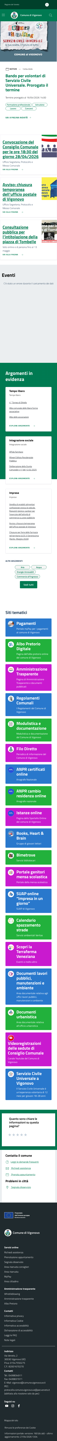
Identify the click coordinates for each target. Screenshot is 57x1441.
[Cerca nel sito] (50, 15)
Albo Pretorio (10, 1303)
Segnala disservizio (13, 1262)
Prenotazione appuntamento (18, 1257)
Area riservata (11, 1271)
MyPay (7, 1276)
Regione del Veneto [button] (12, 4)
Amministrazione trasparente (19, 1298)
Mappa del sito (11, 1420)
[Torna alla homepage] (28, 1232)
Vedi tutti (29, 584)
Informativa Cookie (13, 1321)
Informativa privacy (14, 1316)
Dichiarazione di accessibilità (18, 1330)
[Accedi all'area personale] (48, 4)
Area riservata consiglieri (16, 1267)
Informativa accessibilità (16, 1325)
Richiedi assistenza (13, 1252)
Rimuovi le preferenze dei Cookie (20, 1427)
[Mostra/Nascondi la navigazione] (3, 15)
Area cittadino (11, 1281)
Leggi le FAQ (10, 1335)
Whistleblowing (12, 1294)
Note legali (9, 1340)
